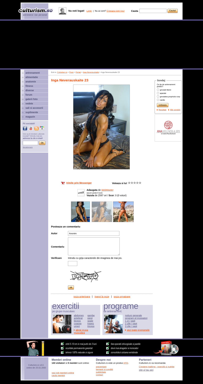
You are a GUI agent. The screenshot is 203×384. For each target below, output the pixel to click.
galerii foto (32, 99)
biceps (77, 320)
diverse (30, 90)
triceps (90, 326)
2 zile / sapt (131, 323)
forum (29, 94)
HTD (126, 363)
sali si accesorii (34, 108)
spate (90, 320)
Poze (71, 72)
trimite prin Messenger (79, 183)
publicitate (101, 372)
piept (89, 318)
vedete (29, 103)
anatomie (31, 81)
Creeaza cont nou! (116, 11)
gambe (91, 315)
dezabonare (28, 147)
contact (99, 375)
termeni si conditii (104, 369)
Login (89, 11)
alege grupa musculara (81, 331)
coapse (77, 323)
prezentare (101, 366)
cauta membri (58, 375)
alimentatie (32, 77)
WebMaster (107, 190)
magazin (30, 116)
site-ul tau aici (146, 370)
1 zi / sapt (130, 320)
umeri (77, 326)
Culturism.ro (62, 72)
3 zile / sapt (131, 326)
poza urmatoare (122, 296)
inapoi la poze (101, 296)
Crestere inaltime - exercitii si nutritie (156, 366)
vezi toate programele (138, 330)
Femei (78, 72)
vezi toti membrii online (63, 373)
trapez (90, 323)
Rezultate (162, 110)
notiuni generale (133, 315)
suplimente (32, 112)
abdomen (79, 315)
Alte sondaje (175, 110)
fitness (29, 86)
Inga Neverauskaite (91, 72)
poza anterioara (82, 296)
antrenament (33, 72)
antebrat (78, 318)
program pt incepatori (136, 318)
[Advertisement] (101, 45)
